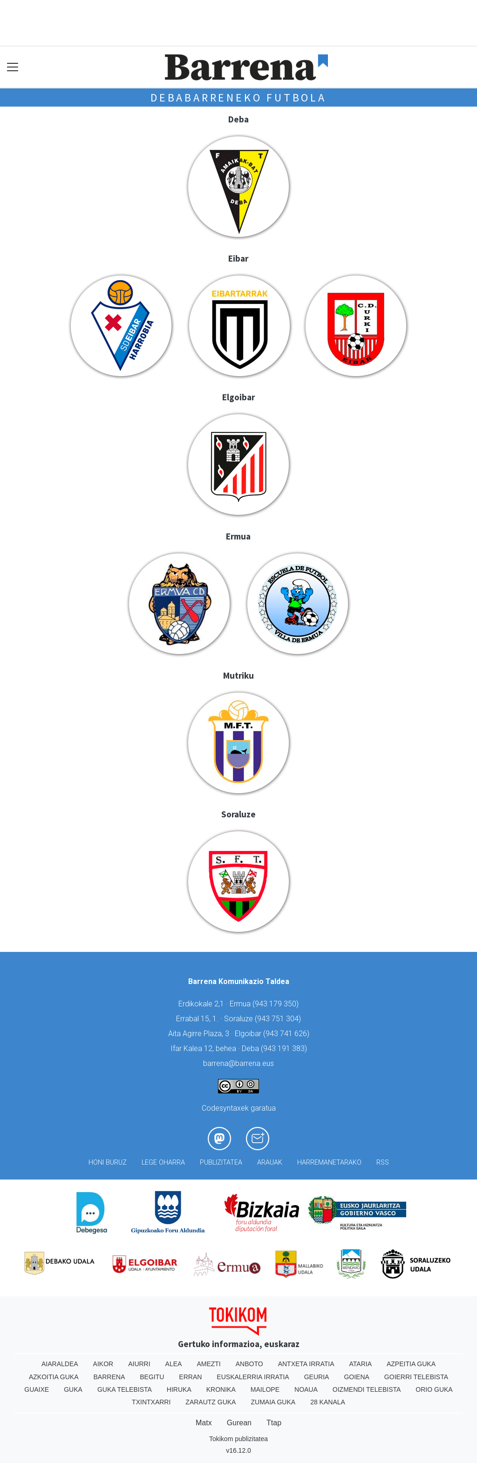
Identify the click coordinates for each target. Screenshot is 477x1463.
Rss (382, 1162)
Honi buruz (108, 1162)
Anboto (249, 1364)
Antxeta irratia (306, 1364)
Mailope (265, 1389)
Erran (190, 1377)
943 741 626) (287, 1033)
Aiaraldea (59, 1364)
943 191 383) (285, 1048)
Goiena (356, 1377)
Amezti (208, 1364)
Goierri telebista (416, 1377)
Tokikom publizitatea (238, 1439)
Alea (173, 1364)
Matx (204, 1423)
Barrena (109, 1377)
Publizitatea (221, 1162)
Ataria (360, 1364)
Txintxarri (151, 1402)
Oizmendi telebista (367, 1389)
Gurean (239, 1423)
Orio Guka (434, 1389)
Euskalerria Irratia (253, 1377)
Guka (73, 1389)
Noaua (306, 1389)
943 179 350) (277, 1003)
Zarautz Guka (210, 1402)
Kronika (221, 1389)
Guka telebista (124, 1389)
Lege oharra (163, 1162)
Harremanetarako (329, 1162)
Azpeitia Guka (411, 1364)
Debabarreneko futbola (238, 97)
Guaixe (36, 1389)
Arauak (269, 1162)
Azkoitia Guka (54, 1377)
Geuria (316, 1377)
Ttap (273, 1423)
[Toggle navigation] (13, 67)
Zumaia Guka (273, 1402)
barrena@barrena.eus (238, 1063)
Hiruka (179, 1389)
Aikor (103, 1364)
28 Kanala (327, 1402)
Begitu (152, 1377)
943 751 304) (279, 1018)
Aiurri (139, 1364)
